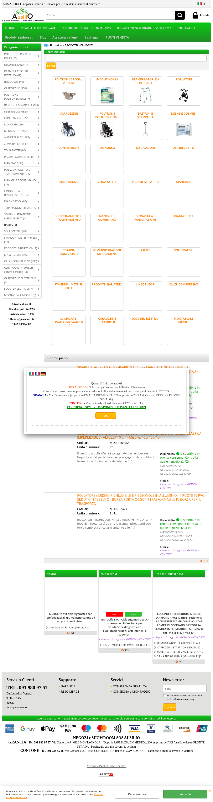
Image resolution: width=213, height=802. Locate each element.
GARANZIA (68, 689)
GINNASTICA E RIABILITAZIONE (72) (16, 196)
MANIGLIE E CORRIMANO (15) (20, 185)
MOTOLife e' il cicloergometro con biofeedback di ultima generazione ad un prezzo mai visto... (71, 620)
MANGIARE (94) (13, 166)
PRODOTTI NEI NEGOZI (38, 28)
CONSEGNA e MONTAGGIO (131, 694)
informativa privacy (183, 701)
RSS (205, 564)
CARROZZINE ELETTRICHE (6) (20, 283)
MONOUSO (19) (14, 127)
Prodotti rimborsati (19, 39)
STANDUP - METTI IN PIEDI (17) (20, 242)
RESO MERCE (70, 694)
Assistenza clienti (65, 39)
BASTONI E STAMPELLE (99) (21, 108)
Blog (43, 39)
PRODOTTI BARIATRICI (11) (20, 251)
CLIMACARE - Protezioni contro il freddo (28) (18, 272)
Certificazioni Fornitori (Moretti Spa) (69, 630)
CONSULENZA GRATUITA (130, 689)
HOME (10, 28)
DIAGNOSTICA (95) (15, 204)
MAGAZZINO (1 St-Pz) (172, 534)
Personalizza (137, 794)
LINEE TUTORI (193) (16, 257)
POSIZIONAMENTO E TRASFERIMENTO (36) (17, 174)
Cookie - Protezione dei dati (106, 769)
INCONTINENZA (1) (16, 67)
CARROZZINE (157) (15, 91)
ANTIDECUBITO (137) (17, 140)
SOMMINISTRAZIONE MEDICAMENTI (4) (17, 219)
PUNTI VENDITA (117, 39)
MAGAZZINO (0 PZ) (170, 468)
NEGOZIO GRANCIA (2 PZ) (174, 472)
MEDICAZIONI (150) (16, 133)
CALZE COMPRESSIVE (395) (20, 264)
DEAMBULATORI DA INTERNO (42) (16, 76)
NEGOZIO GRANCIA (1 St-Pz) (175, 538)
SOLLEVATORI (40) (15, 234)
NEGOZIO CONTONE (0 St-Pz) (176, 542)
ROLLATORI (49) (14, 84)
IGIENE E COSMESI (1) (17, 114)
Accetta (185, 794)
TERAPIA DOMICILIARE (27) (20, 211)
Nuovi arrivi (108, 577)
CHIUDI (209, 790)
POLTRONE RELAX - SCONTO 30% (86, 28)
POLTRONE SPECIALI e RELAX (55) (18, 59)
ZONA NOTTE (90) (15, 153)
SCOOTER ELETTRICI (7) (18, 291)
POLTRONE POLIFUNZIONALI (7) (17, 99)
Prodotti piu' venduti (169, 577)
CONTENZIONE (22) (16, 121)
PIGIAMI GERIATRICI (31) (19, 159)
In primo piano (57, 361)
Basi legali (91, 39)
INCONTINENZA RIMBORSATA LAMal (144, 28)
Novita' (51, 577)
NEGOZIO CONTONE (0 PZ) (175, 476)
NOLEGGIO (186, 28)
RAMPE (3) (10, 227)
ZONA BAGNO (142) (16, 146)
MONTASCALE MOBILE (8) (20, 298)
